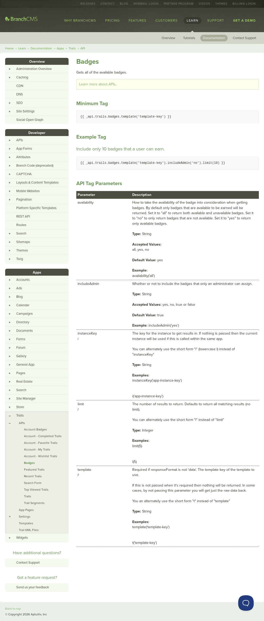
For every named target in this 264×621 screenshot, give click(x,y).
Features (137, 21)
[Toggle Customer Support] (246, 603)
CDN (19, 86)
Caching (22, 77)
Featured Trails (34, 469)
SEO (19, 103)
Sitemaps (23, 242)
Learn (192, 21)
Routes (21, 225)
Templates (26, 523)
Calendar (22, 305)
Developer (36, 133)
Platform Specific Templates (36, 208)
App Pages (26, 510)
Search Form (33, 483)
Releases (87, 3)
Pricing (112, 21)
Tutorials (189, 38)
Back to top (13, 608)
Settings (24, 516)
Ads (19, 288)
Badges (29, 463)
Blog (124, 3)
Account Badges (35, 429)
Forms (20, 339)
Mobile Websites (28, 191)
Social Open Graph (29, 120)
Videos (204, 3)
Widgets (22, 538)
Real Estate (24, 382)
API (82, 48)
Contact (108, 3)
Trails (72, 48)
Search (21, 233)
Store (20, 407)
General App (25, 365)
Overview (168, 38)
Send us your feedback (32, 587)
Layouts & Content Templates (37, 183)
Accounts (23, 280)
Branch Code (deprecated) (34, 166)
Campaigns (24, 314)
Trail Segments (34, 503)
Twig (19, 259)
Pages (20, 373)
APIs (19, 140)
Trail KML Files (29, 530)
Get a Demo (244, 21)
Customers (166, 21)
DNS (19, 94)
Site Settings (25, 111)
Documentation (214, 38)
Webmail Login (146, 3)
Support (215, 21)
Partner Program (179, 3)
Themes (221, 3)
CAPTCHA (24, 174)
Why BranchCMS (80, 21)
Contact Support (244, 38)
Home (9, 48)
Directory (22, 322)
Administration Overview (34, 69)
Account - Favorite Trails (40, 443)
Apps (60, 48)
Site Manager (26, 399)
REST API (23, 216)
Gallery (21, 356)
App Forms (24, 149)
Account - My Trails (37, 449)
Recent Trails (33, 476)
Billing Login (244, 3)
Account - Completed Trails (43, 436)
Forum (21, 348)
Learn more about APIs (97, 84)
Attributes (23, 157)
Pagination (24, 199)
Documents (24, 331)
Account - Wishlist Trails (40, 456)
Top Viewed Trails (36, 489)
